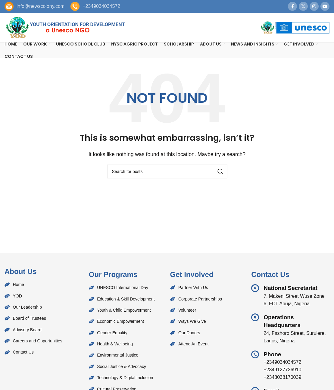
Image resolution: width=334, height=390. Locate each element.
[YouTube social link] (324, 6)
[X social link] (303, 6)
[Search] (167, 172)
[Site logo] (65, 27)
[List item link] (45, 284)
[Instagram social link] (314, 6)
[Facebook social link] (292, 6)
